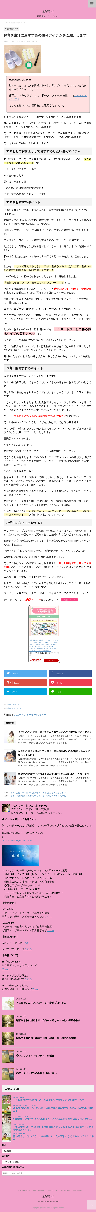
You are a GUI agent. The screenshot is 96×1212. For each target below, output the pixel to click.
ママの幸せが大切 (24, 1190)
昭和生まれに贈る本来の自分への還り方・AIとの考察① (46, 1038)
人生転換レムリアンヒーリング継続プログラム (41, 1002)
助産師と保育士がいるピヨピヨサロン (24, 1105)
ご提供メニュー (52, 1190)
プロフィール (65, 1190)
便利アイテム (17, 708)
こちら (48, 916)
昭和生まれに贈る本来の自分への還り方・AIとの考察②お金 (48, 1020)
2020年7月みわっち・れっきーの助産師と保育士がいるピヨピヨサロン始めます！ (53, 1109)
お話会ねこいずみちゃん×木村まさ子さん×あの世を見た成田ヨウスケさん (52, 1119)
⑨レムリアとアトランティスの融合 (35, 1055)
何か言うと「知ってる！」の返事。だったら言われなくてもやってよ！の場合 (53, 1138)
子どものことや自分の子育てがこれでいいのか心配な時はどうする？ (55, 732)
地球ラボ (48, 11)
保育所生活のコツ (12, 705)
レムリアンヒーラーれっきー (30, 714)
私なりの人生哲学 (18, 1097)
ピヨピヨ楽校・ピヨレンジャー (22, 1116)
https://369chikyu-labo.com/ (17, 840)
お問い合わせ (77, 1190)
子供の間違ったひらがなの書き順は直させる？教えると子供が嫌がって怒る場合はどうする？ (53, 1128)
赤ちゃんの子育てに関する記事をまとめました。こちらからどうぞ (39, 793)
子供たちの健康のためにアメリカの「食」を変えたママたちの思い (39, 796)
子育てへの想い (38, 1190)
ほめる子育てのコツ (19, 1124)
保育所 (8, 708)
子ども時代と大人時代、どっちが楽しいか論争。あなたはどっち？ (48, 1100)
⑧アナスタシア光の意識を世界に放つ (36, 1073)
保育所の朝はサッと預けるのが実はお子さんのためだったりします (53, 774)
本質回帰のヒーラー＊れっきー (48, 1202)
